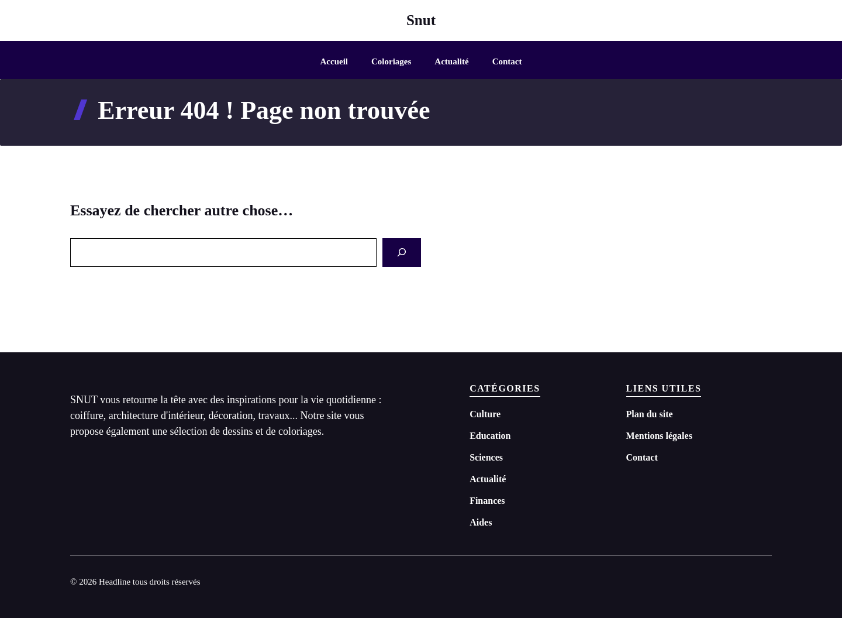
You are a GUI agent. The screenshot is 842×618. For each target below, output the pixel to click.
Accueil (334, 61)
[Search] (401, 252)
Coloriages (391, 61)
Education (490, 436)
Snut (421, 20)
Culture (485, 414)
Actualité (451, 61)
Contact (507, 61)
